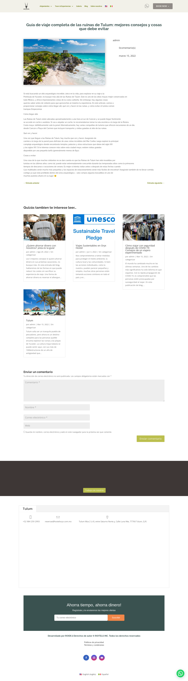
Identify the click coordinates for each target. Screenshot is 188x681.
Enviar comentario (151, 438)
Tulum (29, 320)
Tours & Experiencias (63, 6)
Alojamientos (44, 6)
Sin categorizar (105, 252)
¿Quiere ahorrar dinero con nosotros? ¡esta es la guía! (41, 246)
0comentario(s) (127, 47)
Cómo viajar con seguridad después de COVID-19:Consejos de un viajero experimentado (140, 249)
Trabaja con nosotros (94, 490)
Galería (79, 6)
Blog (86, 6)
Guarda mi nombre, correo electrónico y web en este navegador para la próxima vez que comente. (69, 432)
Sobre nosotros (96, 6)
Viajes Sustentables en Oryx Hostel (91, 246)
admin (32, 252)
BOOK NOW (161, 6)
